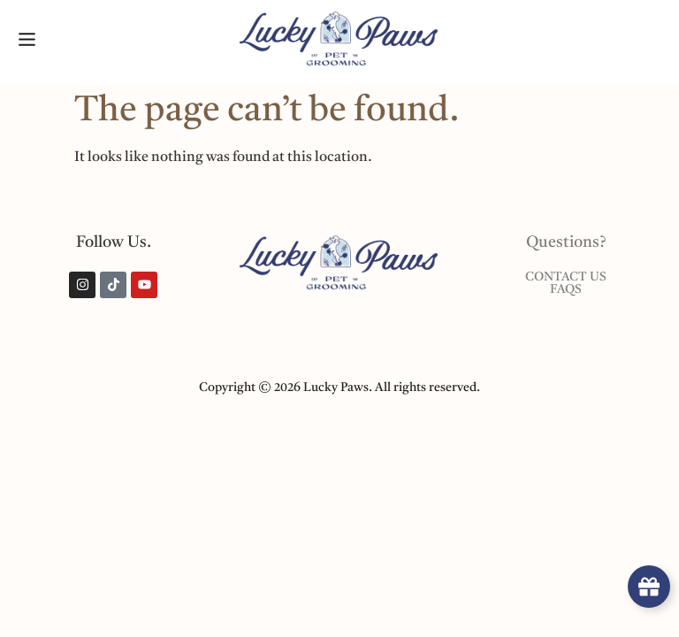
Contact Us (566, 278)
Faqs (566, 290)
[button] (26, 41)
